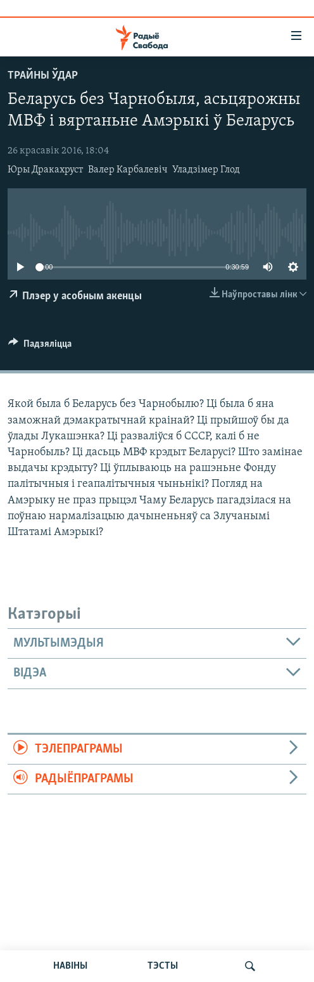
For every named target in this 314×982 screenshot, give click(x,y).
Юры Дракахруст (45, 170)
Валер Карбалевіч (128, 170)
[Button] (40, 347)
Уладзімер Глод (206, 170)
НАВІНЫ (70, 966)
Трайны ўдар (43, 76)
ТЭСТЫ (163, 966)
